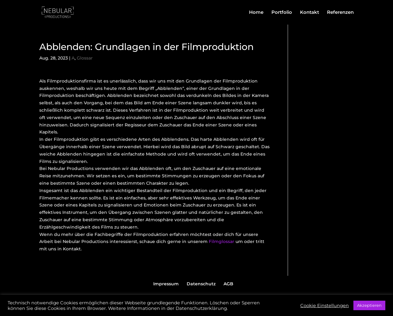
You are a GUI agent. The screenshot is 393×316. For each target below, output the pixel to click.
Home (256, 12)
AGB (228, 284)
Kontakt (309, 12)
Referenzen (340, 12)
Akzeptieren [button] (369, 305)
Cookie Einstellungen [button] (324, 305)
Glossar (85, 58)
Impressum (166, 284)
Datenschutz (201, 284)
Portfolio (281, 12)
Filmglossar (221, 241)
